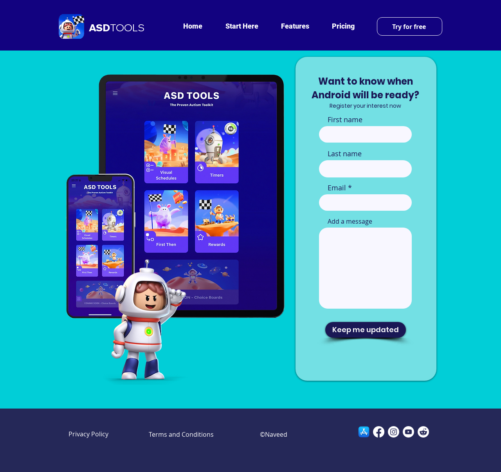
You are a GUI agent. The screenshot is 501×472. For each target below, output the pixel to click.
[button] (242, 26)
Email (337, 187)
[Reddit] (423, 432)
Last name (345, 153)
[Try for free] (409, 26)
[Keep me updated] (365, 330)
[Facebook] (378, 432)
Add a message (350, 221)
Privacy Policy (88, 434)
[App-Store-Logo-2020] (363, 432)
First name (345, 119)
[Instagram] (393, 432)
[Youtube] (408, 432)
